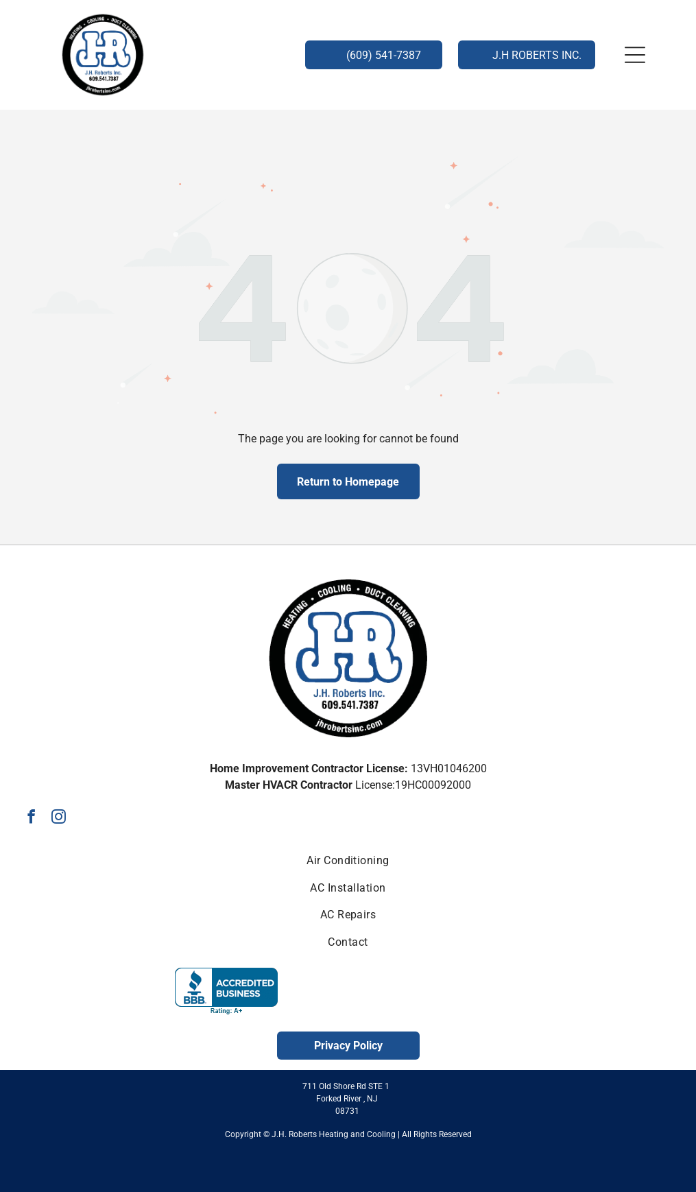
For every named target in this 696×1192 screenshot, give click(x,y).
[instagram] (58, 818)
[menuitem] (348, 860)
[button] (635, 55)
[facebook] (31, 818)
